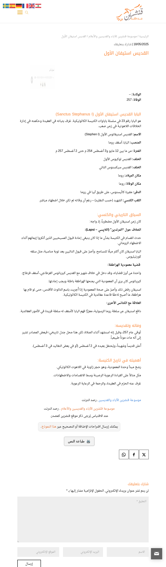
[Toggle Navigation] (20, 13)
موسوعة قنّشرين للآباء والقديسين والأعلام (88, 409)
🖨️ (79, 441)
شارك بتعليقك (122, 44)
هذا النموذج (49, 427)
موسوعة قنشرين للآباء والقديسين (119, 400)
